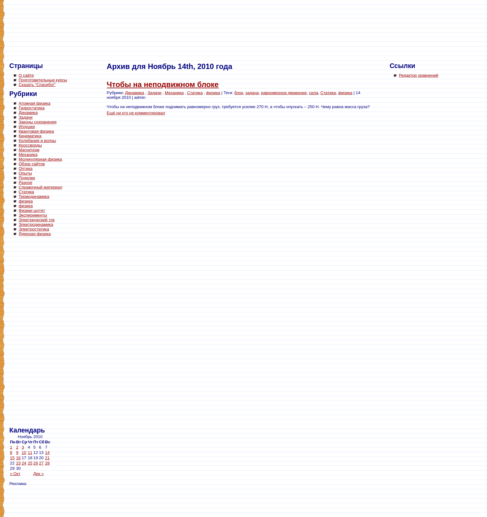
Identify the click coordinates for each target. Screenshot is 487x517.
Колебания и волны (37, 140)
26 (35, 463)
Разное (25, 182)
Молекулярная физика (40, 159)
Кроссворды (30, 145)
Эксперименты (33, 215)
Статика (26, 192)
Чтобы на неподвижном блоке (163, 84)
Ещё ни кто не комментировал (136, 113)
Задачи (26, 117)
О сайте (26, 75)
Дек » (38, 473)
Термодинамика (34, 196)
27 (41, 463)
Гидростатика (31, 108)
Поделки (27, 178)
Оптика (26, 168)
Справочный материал (40, 187)
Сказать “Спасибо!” (37, 84)
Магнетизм (29, 150)
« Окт (15, 473)
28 (47, 463)
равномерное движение (284, 92)
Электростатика (34, 229)
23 (18, 463)
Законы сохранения (38, 122)
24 (24, 463)
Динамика (28, 112)
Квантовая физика (36, 131)
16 (18, 457)
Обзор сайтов (32, 164)
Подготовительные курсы (43, 80)
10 (24, 452)
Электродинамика (36, 224)
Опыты (25, 173)
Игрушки (27, 126)
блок (238, 92)
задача (252, 92)
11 (30, 452)
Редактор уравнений (418, 75)
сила (313, 92)
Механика (28, 154)
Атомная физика (34, 103)
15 (12, 457)
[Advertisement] (34, 332)
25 (30, 463)
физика (26, 201)
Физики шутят (32, 210)
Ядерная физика (35, 233)
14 (47, 452)
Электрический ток (37, 219)
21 (47, 457)
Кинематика (30, 136)
